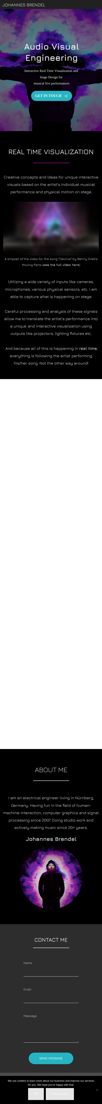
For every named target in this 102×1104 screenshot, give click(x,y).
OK (36, 1093)
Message (30, 1016)
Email (27, 989)
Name (28, 963)
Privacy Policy (60, 1093)
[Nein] (97, 1090)
